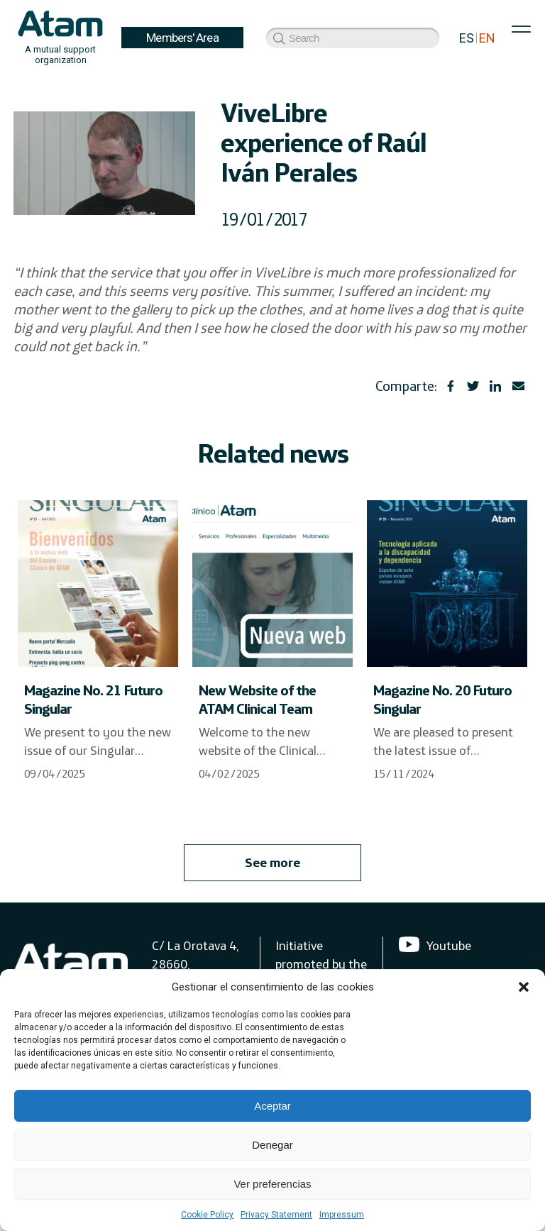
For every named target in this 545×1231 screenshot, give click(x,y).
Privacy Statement (276, 1215)
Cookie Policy (207, 1215)
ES (466, 38)
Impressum (341, 1215)
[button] (524, 987)
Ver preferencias (272, 1184)
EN (487, 38)
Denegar (272, 1145)
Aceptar (272, 1106)
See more (272, 862)
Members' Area (182, 38)
